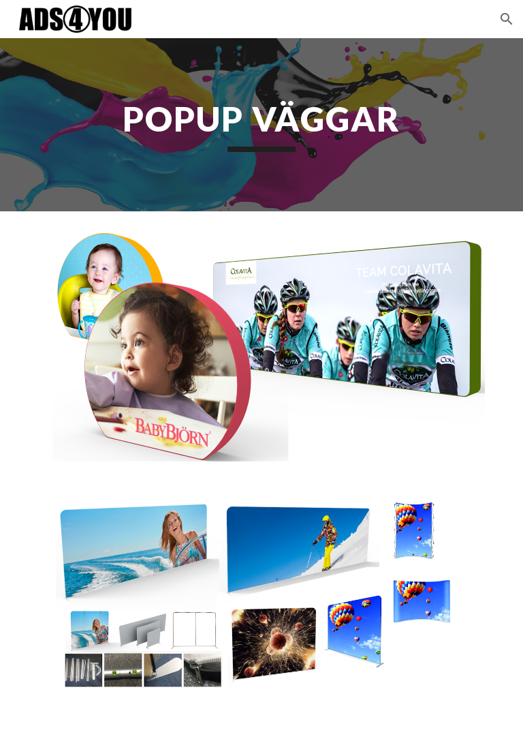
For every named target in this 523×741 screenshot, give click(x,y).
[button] (506, 19)
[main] (261, 124)
